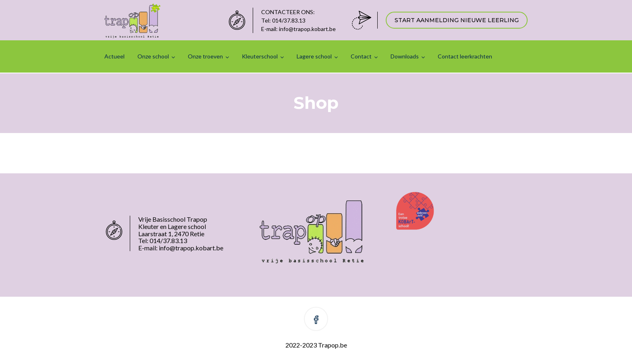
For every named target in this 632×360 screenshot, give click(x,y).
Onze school (153, 56)
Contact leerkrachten (465, 56)
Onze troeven (205, 56)
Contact (361, 56)
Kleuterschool (260, 56)
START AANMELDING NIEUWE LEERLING (457, 20)
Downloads (405, 56)
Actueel (114, 56)
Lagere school (314, 56)
